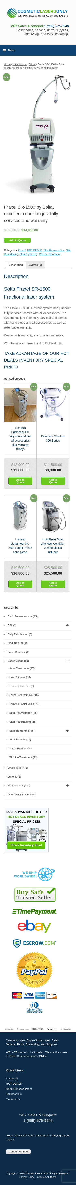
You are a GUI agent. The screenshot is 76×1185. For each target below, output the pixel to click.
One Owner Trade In (21, 794)
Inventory (12, 1078)
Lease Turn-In (18, 767)
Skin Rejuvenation (54, 250)
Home (7, 64)
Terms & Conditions (46, 1177)
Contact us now (18, 1151)
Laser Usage (39, 661)
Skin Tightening (29, 254)
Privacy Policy (27, 1177)
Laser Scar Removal (24, 694)
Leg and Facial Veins (24, 703)
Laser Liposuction (21, 686)
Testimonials (14, 1093)
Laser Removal (18, 652)
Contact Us (13, 1099)
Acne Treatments (22, 668)
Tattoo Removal (20, 748)
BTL (39, 625)
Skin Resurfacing (22, 721)
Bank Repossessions (23, 616)
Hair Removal (20, 677)
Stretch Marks (20, 739)
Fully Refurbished (20, 634)
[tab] (16, 264)
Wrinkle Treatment (49, 254)
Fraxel (32, 64)
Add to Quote (17, 240)
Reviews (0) (34, 264)
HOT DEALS (34, 250)
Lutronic (14, 776)
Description (16, 264)
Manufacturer (20, 64)
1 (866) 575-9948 (38, 1121)
